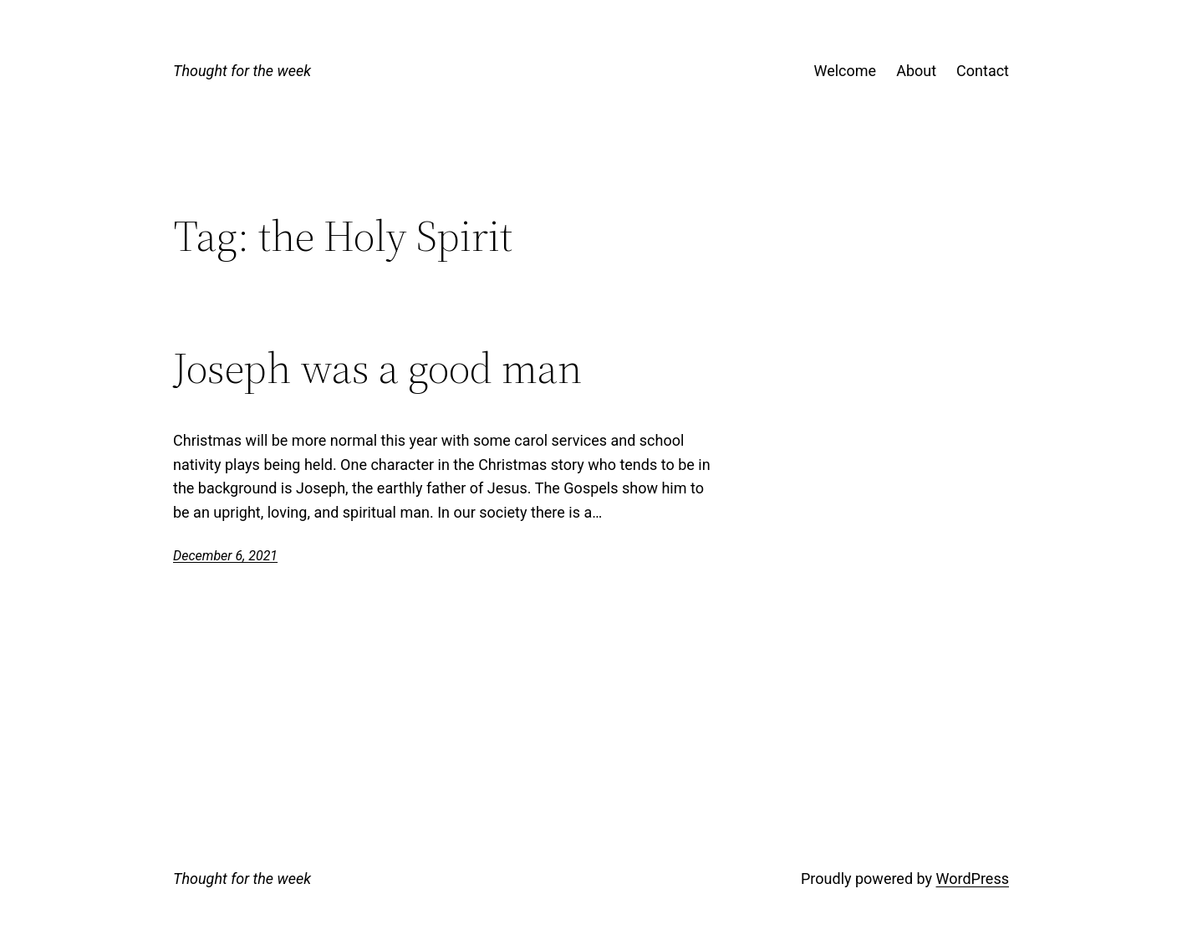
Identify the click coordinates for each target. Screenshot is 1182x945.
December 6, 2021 (225, 556)
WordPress (972, 878)
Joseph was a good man (377, 368)
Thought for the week (242, 70)
